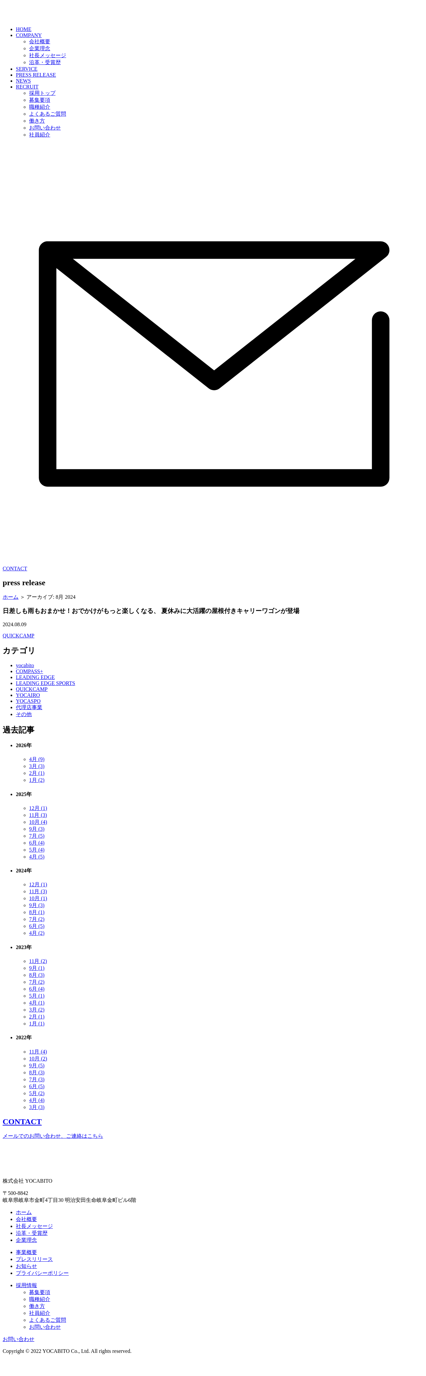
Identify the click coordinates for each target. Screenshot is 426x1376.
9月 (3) (37, 845)
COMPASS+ (29, 688)
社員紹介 (39, 151)
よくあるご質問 (47, 130)
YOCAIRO (28, 711)
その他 (24, 731)
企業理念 (39, 65)
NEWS (23, 97)
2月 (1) (37, 789)
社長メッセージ (47, 72)
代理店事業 (29, 724)
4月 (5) (37, 873)
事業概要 (26, 1269)
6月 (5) (37, 942)
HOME (23, 46)
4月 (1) (37, 1019)
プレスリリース (34, 1276)
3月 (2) (37, 1026)
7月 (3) (37, 1096)
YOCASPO (28, 717)
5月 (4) (37, 866)
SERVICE (26, 85)
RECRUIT (27, 103)
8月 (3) (37, 991)
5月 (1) (37, 1012)
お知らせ (26, 1282)
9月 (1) (37, 984)
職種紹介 (39, 123)
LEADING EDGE (35, 694)
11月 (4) (38, 1068)
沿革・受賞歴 (45, 79)
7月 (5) (37, 852)
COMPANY (29, 52)
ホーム (11, 613)
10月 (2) (38, 1075)
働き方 (37, 137)
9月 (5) (37, 1082)
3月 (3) (37, 782)
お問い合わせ (45, 144)
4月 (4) (37, 1117)
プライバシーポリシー (42, 1289)
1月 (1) (37, 1040)
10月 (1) (38, 915)
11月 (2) (38, 977)
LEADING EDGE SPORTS (45, 700)
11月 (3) (38, 831)
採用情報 (26, 1302)
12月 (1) (38, 824)
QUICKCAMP (18, 652)
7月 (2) (37, 935)
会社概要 (39, 58)
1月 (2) (37, 796)
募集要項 (39, 116)
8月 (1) (37, 929)
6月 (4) (37, 859)
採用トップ (42, 109)
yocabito (25, 682)
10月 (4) (38, 838)
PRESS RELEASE (36, 91)
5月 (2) (37, 1110)
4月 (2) (37, 949)
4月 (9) (37, 776)
